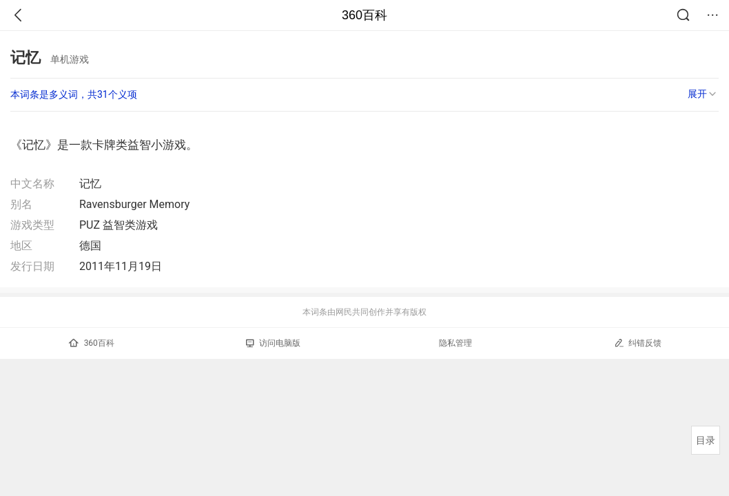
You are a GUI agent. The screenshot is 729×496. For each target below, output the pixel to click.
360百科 (364, 15)
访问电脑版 (273, 343)
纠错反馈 (637, 343)
